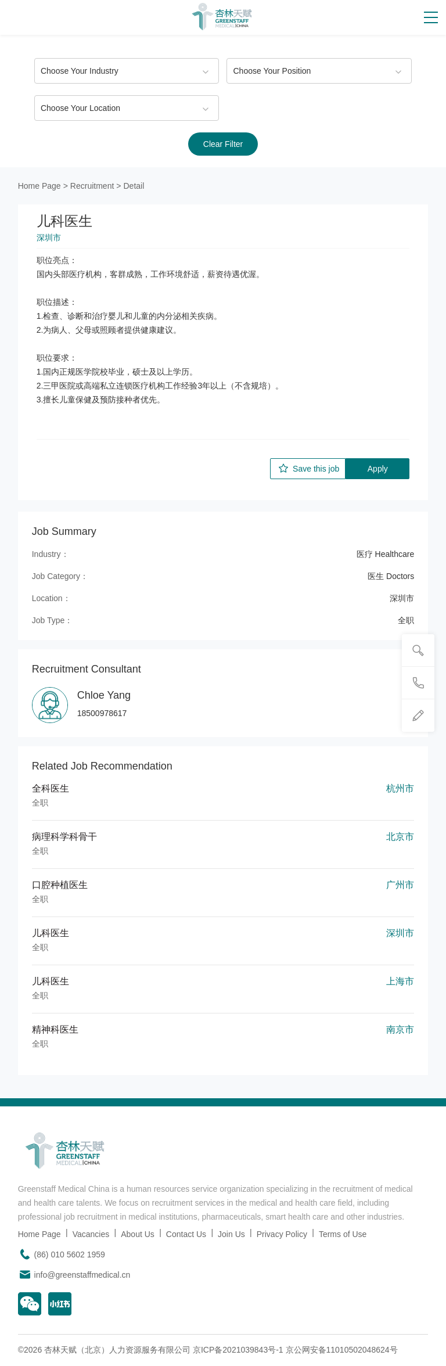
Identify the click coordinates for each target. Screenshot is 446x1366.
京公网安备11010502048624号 (342, 1349)
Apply (378, 468)
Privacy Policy (282, 1234)
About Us (137, 1234)
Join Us (231, 1234)
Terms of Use (342, 1234)
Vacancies (91, 1234)
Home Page (39, 185)
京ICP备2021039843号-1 (238, 1349)
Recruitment (92, 185)
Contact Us (186, 1234)
